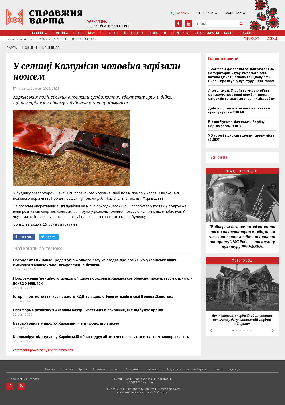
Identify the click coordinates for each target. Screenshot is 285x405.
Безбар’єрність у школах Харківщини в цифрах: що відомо (66, 323)
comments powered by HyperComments (43, 350)
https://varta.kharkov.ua (44, 17)
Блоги (229, 33)
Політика (60, 33)
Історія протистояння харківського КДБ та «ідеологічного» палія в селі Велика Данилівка (93, 296)
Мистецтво (133, 33)
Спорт (114, 33)
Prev (211, 330)
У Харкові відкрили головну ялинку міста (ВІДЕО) (241, 137)
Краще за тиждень (242, 171)
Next (273, 330)
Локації (273, 39)
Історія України (206, 33)
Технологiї (157, 33)
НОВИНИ (29, 47)
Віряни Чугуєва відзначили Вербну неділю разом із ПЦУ (236, 123)
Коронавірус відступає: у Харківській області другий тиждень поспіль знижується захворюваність (101, 336)
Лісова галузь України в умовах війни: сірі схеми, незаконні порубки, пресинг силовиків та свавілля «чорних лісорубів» (241, 94)
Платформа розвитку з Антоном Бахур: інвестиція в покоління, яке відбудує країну (88, 309)
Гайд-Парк (179, 33)
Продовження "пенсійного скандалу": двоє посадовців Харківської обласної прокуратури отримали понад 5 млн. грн (103, 281)
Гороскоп (251, 39)
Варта (11, 47)
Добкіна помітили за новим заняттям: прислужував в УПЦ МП (239, 110)
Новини (39, 33)
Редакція (246, 33)
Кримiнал (51, 47)
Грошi (78, 33)
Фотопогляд (242, 260)
